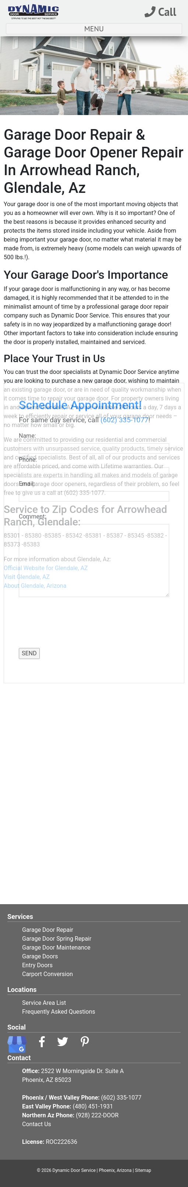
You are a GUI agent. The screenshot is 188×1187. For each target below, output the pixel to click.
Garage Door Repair (47, 929)
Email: (28, 316)
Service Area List (44, 1002)
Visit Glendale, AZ (27, 576)
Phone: (29, 292)
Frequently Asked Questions (58, 1011)
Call (160, 11)
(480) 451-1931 (93, 1106)
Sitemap (143, 1170)
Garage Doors (40, 956)
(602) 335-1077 (125, 253)
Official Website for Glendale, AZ (46, 568)
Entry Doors (37, 965)
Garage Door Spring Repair (56, 938)
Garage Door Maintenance (56, 947)
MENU (112, 29)
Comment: (34, 349)
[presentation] (62, 455)
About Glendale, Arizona (35, 585)
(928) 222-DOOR (97, 1115)
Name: (29, 269)
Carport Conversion (47, 974)
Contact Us (36, 1124)
